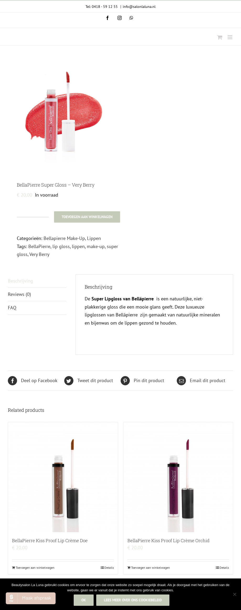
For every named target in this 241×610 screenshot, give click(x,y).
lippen (78, 246)
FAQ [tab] (12, 308)
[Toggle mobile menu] (230, 37)
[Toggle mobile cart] (219, 37)
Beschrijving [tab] (20, 281)
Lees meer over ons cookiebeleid (133, 600)
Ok (84, 600)
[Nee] (234, 594)
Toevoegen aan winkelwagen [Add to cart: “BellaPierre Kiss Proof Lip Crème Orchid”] (150, 568)
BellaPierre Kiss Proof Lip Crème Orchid (168, 540)
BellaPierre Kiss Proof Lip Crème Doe (50, 540)
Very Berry (39, 254)
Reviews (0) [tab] (19, 294)
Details (109, 568)
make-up (96, 246)
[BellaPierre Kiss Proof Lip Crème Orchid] (178, 477)
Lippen (94, 238)
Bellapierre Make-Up (64, 238)
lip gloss (61, 246)
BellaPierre (39, 246)
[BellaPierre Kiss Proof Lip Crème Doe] (63, 477)
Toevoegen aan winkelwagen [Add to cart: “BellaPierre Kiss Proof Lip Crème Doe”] (35, 568)
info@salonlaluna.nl (139, 6)
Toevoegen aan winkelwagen (87, 216)
